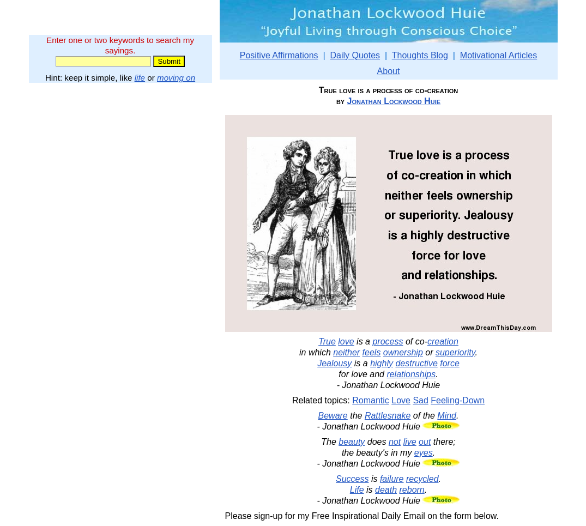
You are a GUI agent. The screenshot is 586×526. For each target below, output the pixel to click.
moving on (176, 77)
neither (346, 352)
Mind (446, 415)
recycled (422, 478)
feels (372, 352)
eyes (423, 452)
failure (392, 478)
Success (352, 478)
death (386, 489)
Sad (420, 400)
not (395, 441)
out (425, 441)
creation (442, 341)
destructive (416, 363)
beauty (352, 441)
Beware (333, 415)
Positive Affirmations (279, 55)
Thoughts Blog (420, 55)
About (388, 71)
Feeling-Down (458, 400)
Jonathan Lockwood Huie (394, 101)
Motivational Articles (498, 55)
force (450, 363)
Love (400, 400)
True (327, 341)
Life (357, 489)
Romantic (370, 400)
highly (381, 363)
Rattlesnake (388, 415)
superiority (455, 352)
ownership (403, 352)
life (140, 77)
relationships (411, 374)
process (387, 341)
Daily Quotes (355, 55)
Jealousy (334, 363)
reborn (412, 489)
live (409, 441)
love (346, 341)
